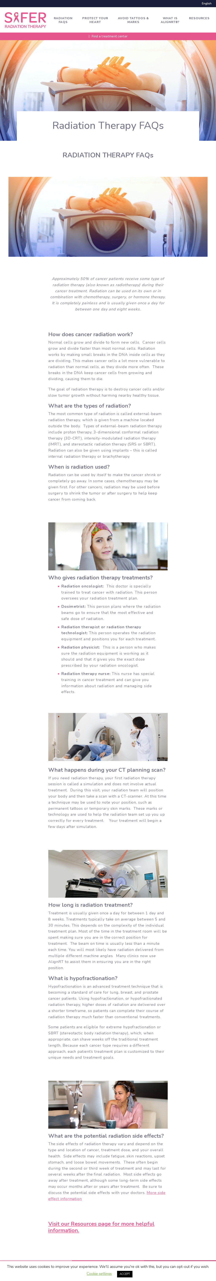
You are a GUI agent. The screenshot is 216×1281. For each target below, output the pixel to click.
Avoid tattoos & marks (133, 20)
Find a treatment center (108, 36)
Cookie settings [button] (99, 1273)
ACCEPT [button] (125, 1274)
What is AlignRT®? (170, 20)
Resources (199, 18)
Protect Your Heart (95, 20)
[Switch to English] (206, 3)
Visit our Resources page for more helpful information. (101, 1228)
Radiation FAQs (63, 20)
